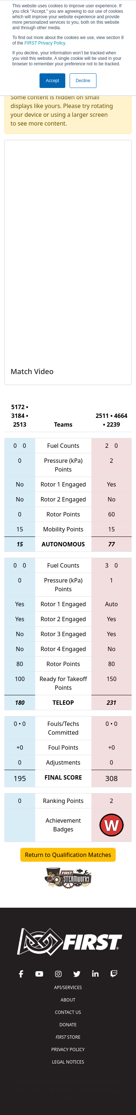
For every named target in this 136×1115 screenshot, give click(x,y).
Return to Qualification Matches (68, 855)
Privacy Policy (44, 43)
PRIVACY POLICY (68, 1049)
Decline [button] (83, 80)
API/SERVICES (68, 987)
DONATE (68, 1025)
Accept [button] (52, 80)
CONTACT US (68, 1012)
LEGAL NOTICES (68, 1062)
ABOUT (68, 1000)
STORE (67, 1037)
